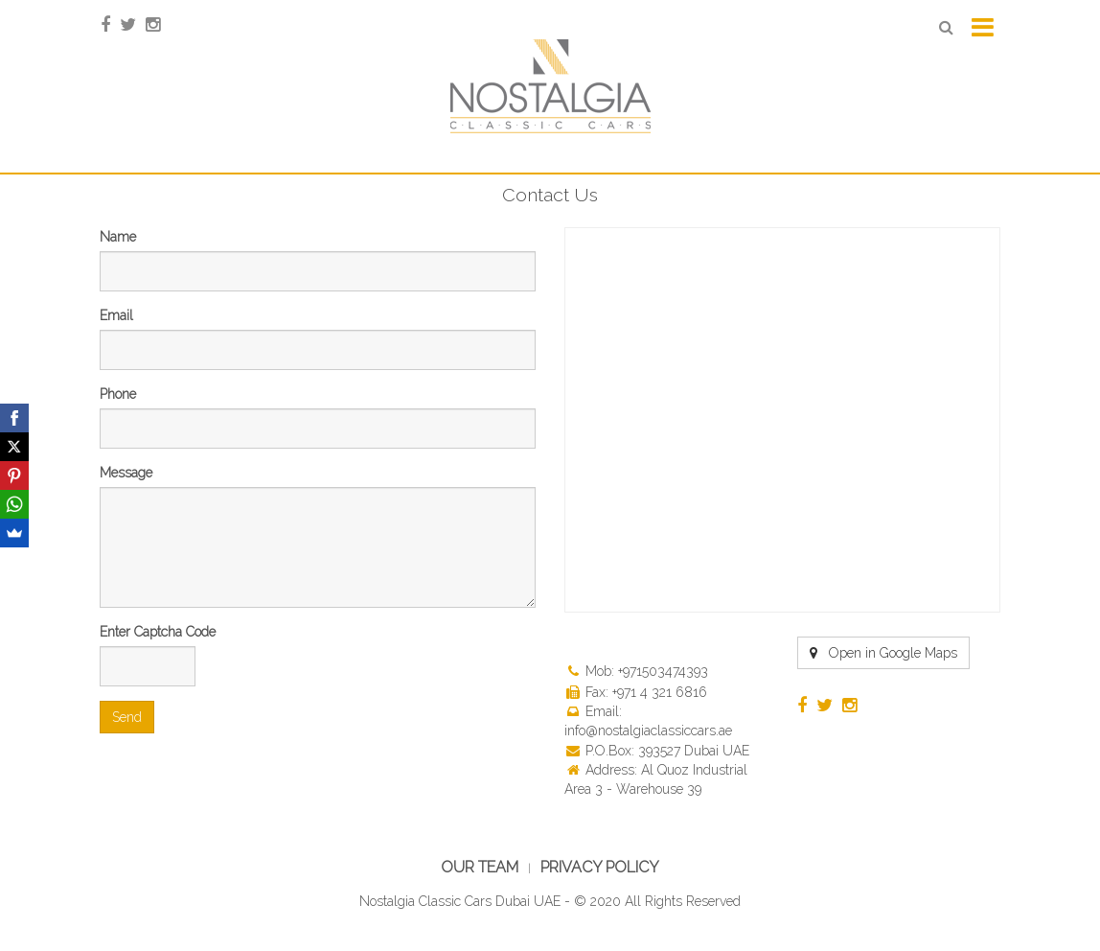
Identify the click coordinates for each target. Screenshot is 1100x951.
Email (116, 315)
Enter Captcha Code (158, 631)
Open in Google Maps (883, 653)
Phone (118, 394)
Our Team (479, 867)
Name (118, 236)
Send (127, 717)
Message (126, 472)
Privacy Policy (599, 867)
